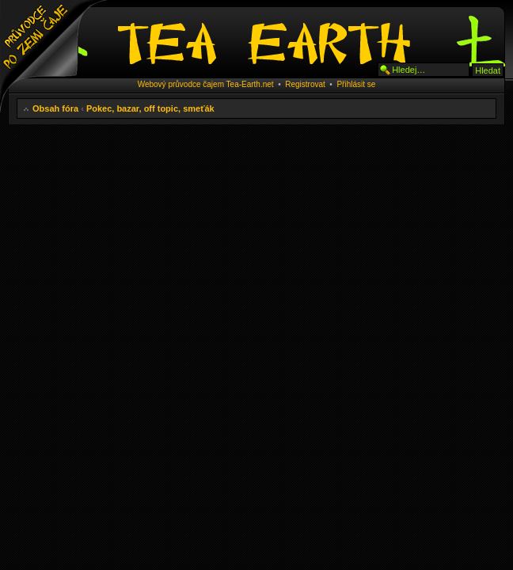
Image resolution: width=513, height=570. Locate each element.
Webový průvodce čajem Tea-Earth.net (206, 84)
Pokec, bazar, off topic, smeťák (150, 108)
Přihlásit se (355, 84)
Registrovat (305, 84)
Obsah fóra (55, 108)
